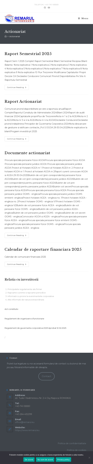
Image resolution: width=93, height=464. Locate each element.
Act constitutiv (11, 309)
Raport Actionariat (23, 101)
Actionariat (14, 36)
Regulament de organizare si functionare (24, 318)
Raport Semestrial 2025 (28, 54)
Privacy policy (63, 459)
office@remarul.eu (24, 422)
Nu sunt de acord (45, 459)
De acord (29, 459)
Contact (46, 376)
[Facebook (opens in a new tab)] (45, 7)
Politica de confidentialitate (72, 443)
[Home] (6, 36)
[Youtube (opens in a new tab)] (48, 7)
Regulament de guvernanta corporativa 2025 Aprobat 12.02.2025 (35, 328)
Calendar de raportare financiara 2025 (43, 249)
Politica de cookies (76, 450)
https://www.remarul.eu (27, 430)
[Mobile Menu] (83, 18)
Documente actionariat (27, 153)
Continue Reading (18, 88)
